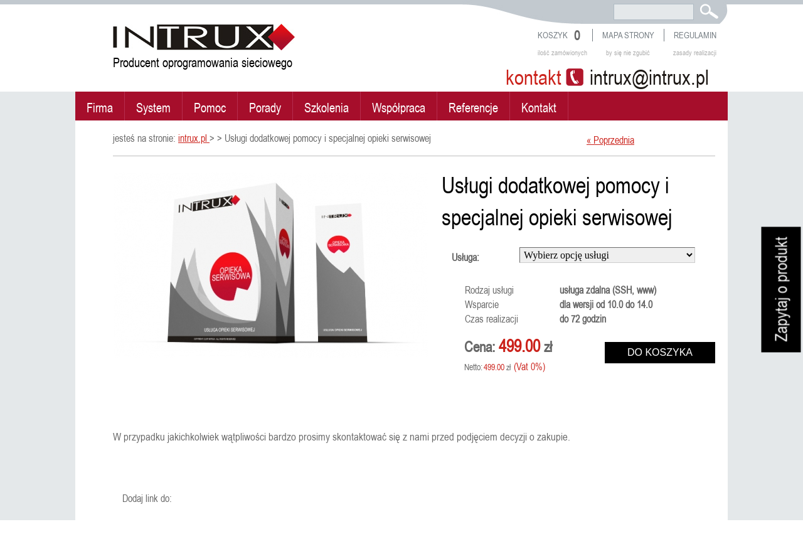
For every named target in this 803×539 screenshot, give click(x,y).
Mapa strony (628, 35)
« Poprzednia (610, 140)
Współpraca (398, 108)
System (153, 108)
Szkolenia (326, 108)
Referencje (473, 108)
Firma (100, 108)
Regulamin (695, 35)
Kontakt (538, 108)
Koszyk (553, 35)
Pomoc (210, 108)
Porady (265, 108)
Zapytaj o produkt (781, 289)
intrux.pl (194, 138)
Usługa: (465, 257)
